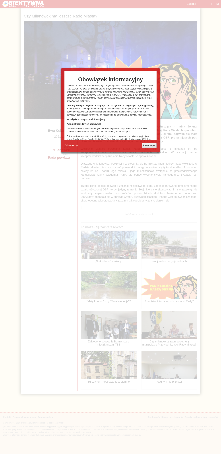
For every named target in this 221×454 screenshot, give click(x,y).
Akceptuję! (149, 145)
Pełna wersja (71, 145)
